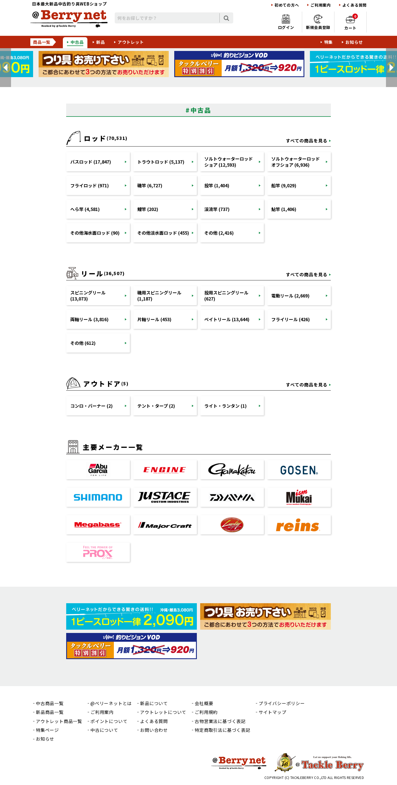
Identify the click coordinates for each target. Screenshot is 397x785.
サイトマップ (272, 712)
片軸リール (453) (154, 319)
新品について (154, 703)
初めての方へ (287, 5)
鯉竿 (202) (147, 209)
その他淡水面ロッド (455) (163, 232)
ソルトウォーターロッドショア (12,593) (228, 161)
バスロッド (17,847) (90, 161)
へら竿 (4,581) (85, 209)
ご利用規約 (206, 712)
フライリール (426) (290, 319)
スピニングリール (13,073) (88, 295)
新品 (100, 42)
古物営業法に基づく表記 (220, 721)
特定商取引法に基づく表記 (222, 730)
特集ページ (47, 730)
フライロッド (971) (89, 185)
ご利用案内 (320, 5)
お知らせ (354, 42)
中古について (104, 730)
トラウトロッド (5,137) (160, 161)
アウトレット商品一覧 (59, 721)
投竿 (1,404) (216, 185)
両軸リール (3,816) (89, 319)
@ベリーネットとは (111, 703)
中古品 (77, 42)
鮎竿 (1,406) (283, 209)
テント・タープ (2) (156, 405)
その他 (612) (83, 343)
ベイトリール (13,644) (227, 319)
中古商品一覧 (50, 703)
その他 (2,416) (219, 232)
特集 (328, 42)
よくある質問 (354, 5)
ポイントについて (108, 721)
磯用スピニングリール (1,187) (159, 295)
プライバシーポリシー (282, 703)
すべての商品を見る (307, 140)
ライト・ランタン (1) (225, 405)
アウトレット (131, 42)
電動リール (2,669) (290, 295)
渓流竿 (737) (217, 209)
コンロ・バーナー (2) (91, 405)
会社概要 (204, 703)
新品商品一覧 (50, 712)
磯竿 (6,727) (149, 185)
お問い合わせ (154, 730)
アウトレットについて (163, 712)
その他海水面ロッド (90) (95, 232)
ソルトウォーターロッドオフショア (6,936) (295, 161)
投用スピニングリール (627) (226, 295)
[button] (5, 67)
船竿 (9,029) (283, 185)
